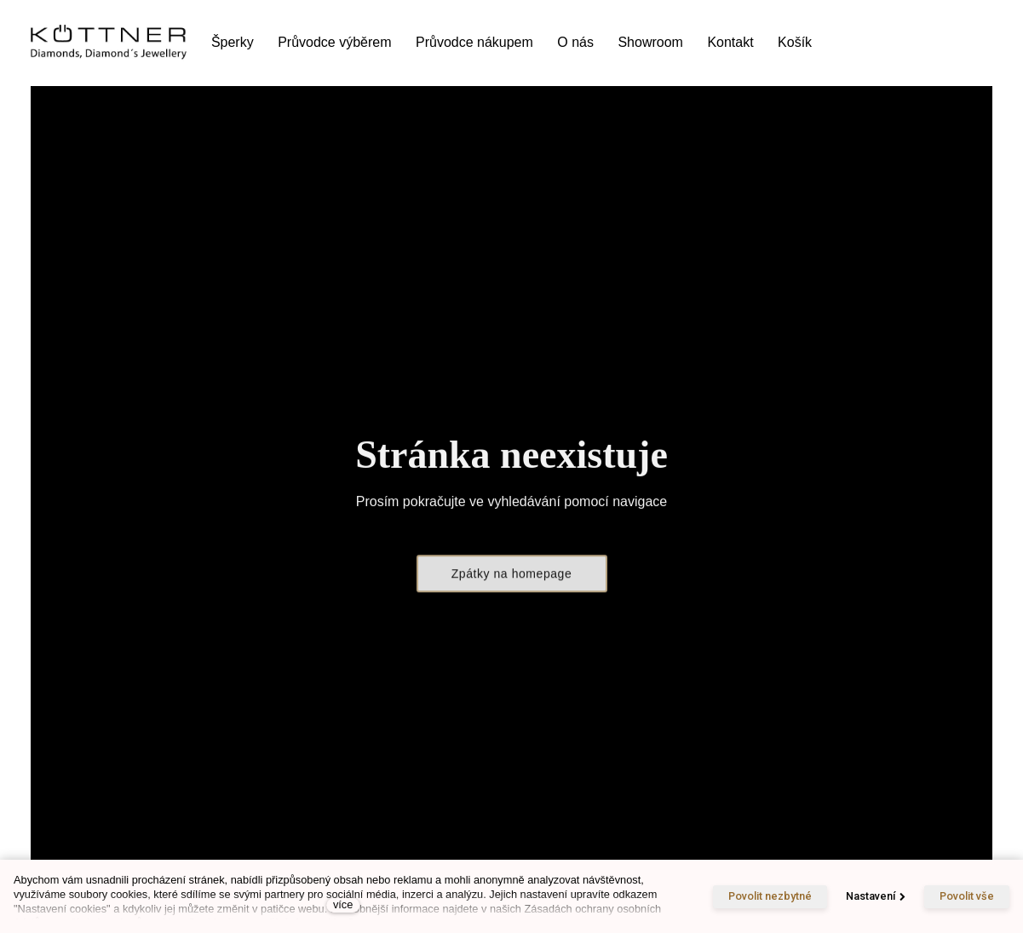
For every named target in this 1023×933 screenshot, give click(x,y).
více (343, 904)
